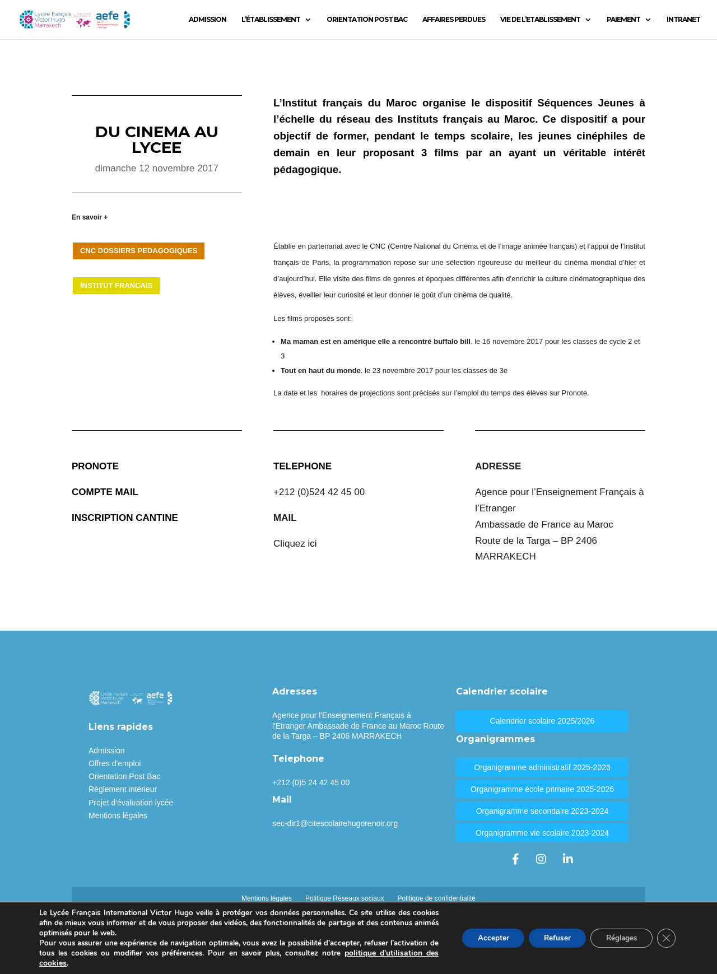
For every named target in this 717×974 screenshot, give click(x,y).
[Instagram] (541, 859)
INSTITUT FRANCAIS (116, 285)
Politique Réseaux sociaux (344, 898)
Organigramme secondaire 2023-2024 (542, 811)
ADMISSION (207, 20)
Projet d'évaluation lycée (131, 802)
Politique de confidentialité (437, 898)
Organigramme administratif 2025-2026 (542, 767)
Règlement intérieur (123, 789)
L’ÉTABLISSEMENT (270, 20)
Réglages (617, 938)
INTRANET (683, 20)
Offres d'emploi (115, 763)
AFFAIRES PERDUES (453, 20)
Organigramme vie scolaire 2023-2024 (542, 832)
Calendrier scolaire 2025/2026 (542, 720)
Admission (107, 750)
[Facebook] (515, 859)
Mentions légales (118, 815)
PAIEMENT (623, 20)
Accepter (481, 938)
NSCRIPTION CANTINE (126, 517)
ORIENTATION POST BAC (367, 20)
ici (312, 543)
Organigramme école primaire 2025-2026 (542, 789)
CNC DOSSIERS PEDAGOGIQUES (138, 250)
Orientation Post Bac (124, 776)
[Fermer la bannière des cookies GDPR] (665, 938)
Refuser (549, 938)
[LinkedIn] (568, 859)
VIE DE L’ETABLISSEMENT (540, 20)
